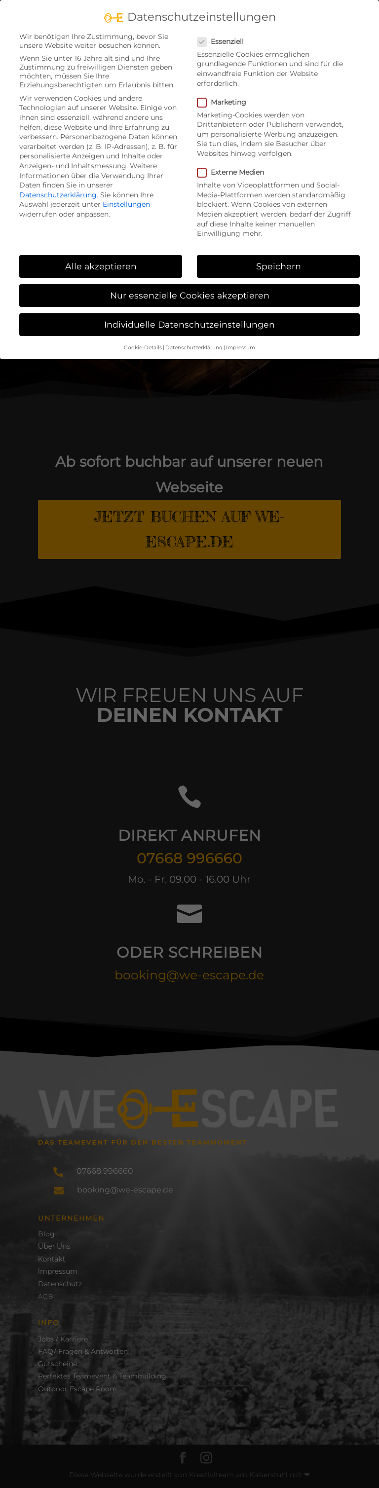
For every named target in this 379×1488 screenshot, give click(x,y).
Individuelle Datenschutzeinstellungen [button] (189, 324)
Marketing (226, 102)
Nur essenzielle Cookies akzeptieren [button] (189, 295)
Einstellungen (126, 204)
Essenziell (224, 41)
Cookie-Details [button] (143, 347)
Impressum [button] (240, 347)
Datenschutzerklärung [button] (194, 347)
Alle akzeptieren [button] (101, 266)
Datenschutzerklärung (58, 194)
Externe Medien (234, 172)
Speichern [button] (278, 266)
